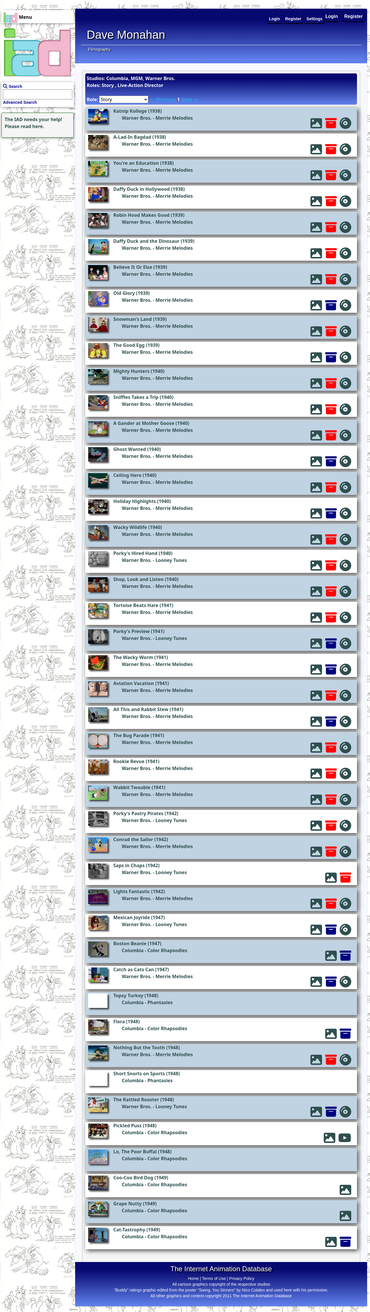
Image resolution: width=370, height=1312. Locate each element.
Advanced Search (20, 102)
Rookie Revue (129, 761)
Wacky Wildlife (130, 527)
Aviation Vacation (133, 683)
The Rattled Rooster (136, 1099)
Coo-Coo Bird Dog (133, 1177)
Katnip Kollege (130, 111)
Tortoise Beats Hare (135, 605)
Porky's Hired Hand (135, 553)
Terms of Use (214, 1278)
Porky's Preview (131, 631)
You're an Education (136, 163)
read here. (32, 126)
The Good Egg (129, 345)
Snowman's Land (132, 319)
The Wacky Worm (133, 657)
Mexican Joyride (131, 917)
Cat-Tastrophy (129, 1229)
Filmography (99, 49)
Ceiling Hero (127, 475)
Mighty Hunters (131, 371)
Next (186, 99)
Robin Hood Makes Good (141, 215)
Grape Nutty (127, 1203)
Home (193, 1278)
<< (152, 99)
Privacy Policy (241, 1278)
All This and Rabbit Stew (141, 709)
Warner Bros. (136, 118)
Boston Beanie (130, 943)
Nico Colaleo (253, 1290)
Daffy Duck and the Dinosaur (146, 241)
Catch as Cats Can (133, 969)
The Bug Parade (131, 735)
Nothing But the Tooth (139, 1047)
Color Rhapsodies (167, 950)
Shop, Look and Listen (138, 579)
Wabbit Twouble (131, 787)
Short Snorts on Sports (139, 1073)
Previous (166, 99)
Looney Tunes (171, 560)
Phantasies (160, 1002)
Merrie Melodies (174, 118)
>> (196, 99)
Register (353, 16)
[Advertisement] (36, 175)
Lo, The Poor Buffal (135, 1151)
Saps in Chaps (129, 865)
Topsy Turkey (128, 995)
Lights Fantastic (131, 891)
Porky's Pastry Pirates (138, 813)
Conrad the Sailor (133, 839)
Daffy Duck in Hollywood (141, 189)
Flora (119, 1021)
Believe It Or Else (132, 267)
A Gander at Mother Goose (143, 423)
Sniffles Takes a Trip (135, 397)
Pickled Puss (127, 1125)
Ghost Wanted (129, 449)
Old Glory (124, 293)
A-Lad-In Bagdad (132, 137)
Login (331, 16)
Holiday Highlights (134, 501)
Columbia (133, 950)
